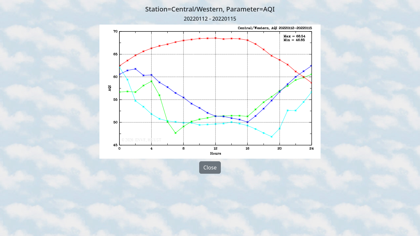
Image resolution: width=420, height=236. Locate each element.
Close (210, 167)
